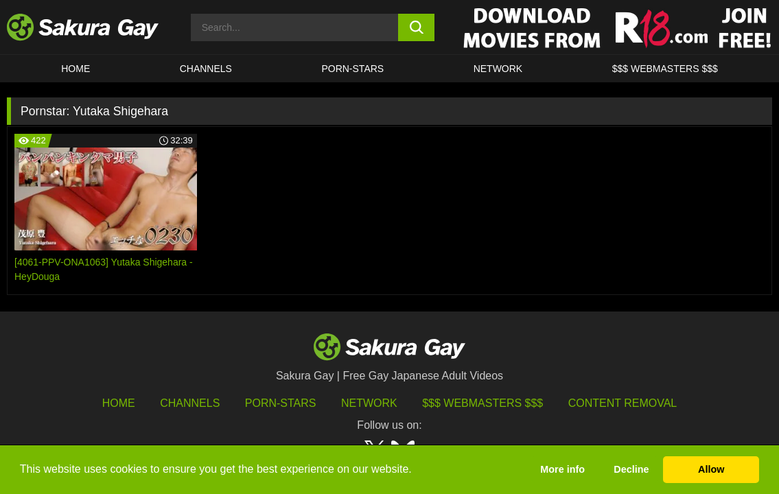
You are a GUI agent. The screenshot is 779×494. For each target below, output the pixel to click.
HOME (75, 68)
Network (498, 68)
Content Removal (622, 403)
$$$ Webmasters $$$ (482, 403)
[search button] (416, 27)
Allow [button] (711, 469)
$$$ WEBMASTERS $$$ (665, 68)
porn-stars (352, 68)
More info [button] (562, 469)
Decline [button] (631, 469)
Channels (206, 68)
